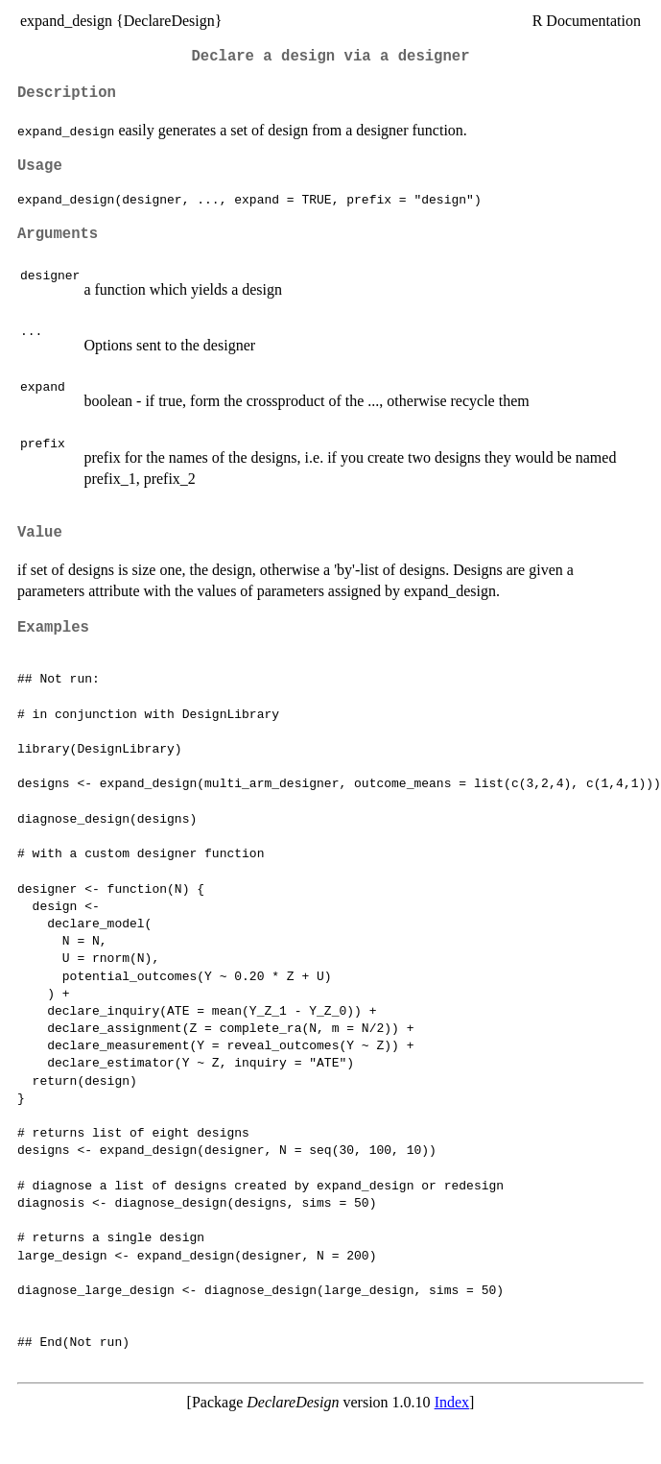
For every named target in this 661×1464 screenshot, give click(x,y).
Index (452, 1402)
